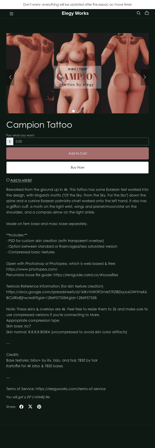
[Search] (138, 13)
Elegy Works (75, 13)
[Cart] (148, 13)
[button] (10, 77)
